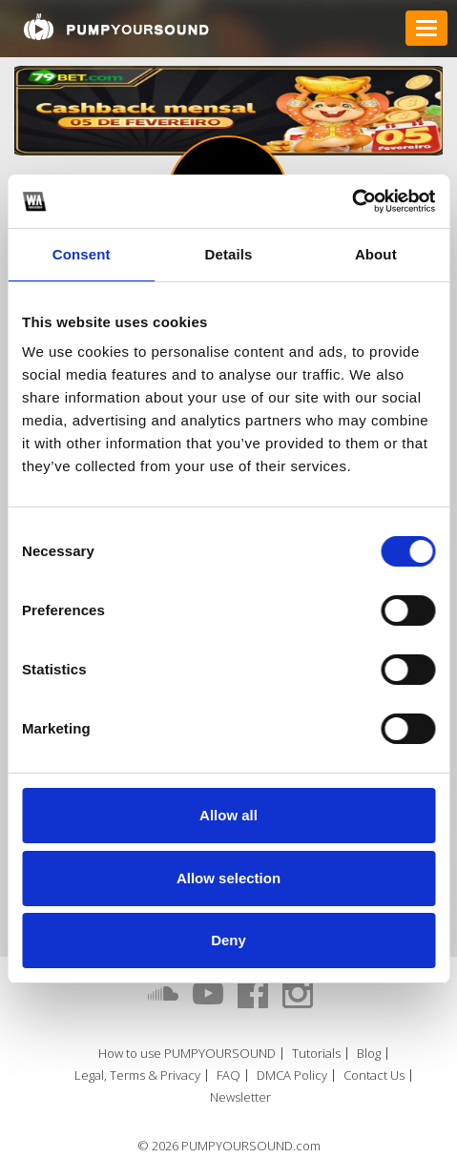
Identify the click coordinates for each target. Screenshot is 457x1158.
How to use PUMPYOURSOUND (187, 1053)
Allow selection (228, 878)
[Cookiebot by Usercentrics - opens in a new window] (351, 201)
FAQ (228, 1075)
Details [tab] (229, 254)
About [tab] (376, 254)
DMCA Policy (292, 1075)
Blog (369, 1053)
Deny (228, 940)
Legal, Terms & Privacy (137, 1075)
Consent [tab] (81, 254)
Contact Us (374, 1075)
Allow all (228, 815)
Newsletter (240, 1097)
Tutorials (316, 1053)
